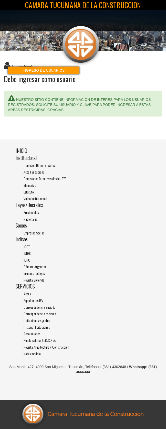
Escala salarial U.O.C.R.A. (40, 340)
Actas (27, 293)
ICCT (27, 246)
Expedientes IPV (33, 300)
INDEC (27, 253)
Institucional (26, 158)
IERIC (27, 260)
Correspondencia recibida (40, 313)
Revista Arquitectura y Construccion (46, 347)
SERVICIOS (25, 286)
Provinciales (31, 212)
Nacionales (30, 219)
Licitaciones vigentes (37, 320)
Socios (21, 225)
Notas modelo (32, 353)
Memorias (30, 185)
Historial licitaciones (37, 327)
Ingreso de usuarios (44, 70)
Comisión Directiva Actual (40, 165)
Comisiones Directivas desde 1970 (45, 178)
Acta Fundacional (34, 172)
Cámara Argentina (35, 266)
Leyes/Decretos (29, 205)
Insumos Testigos (34, 273)
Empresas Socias (34, 232)
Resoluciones (32, 333)
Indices (22, 239)
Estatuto (29, 192)
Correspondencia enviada (40, 307)
